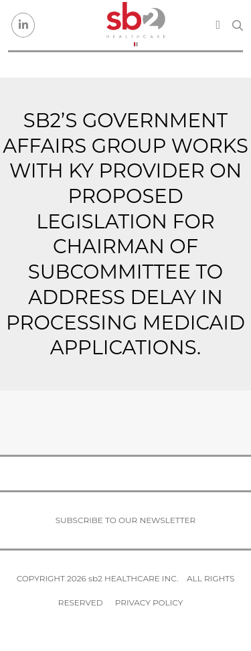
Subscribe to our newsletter (126, 520)
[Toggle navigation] (218, 24)
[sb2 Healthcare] (135, 25)
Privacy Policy (149, 602)
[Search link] (237, 25)
